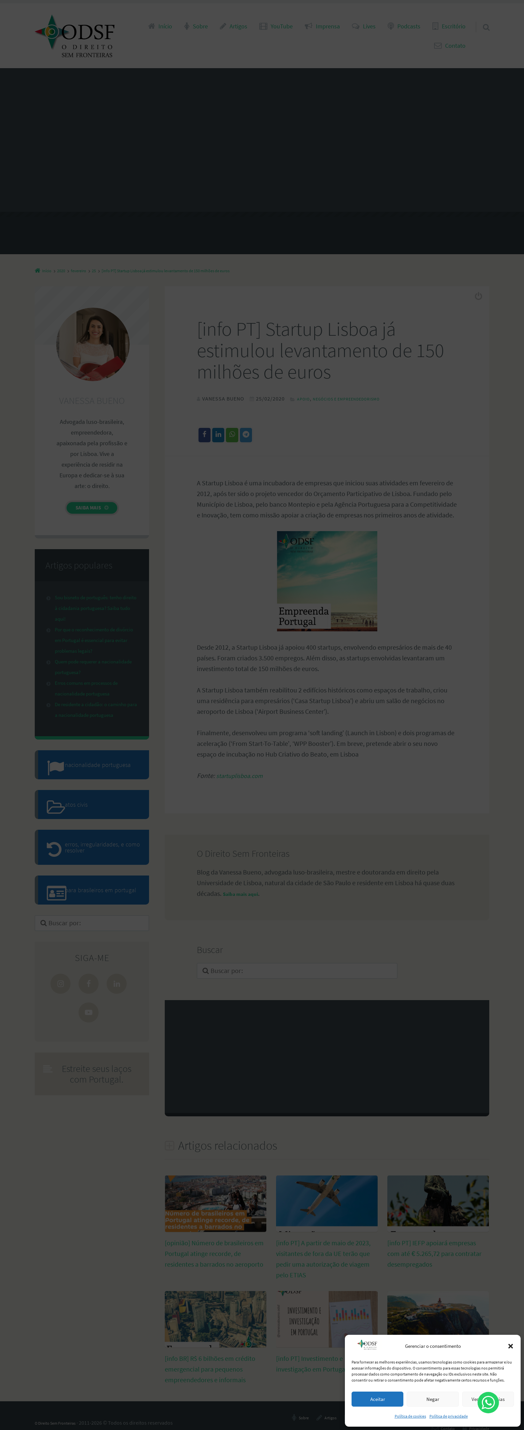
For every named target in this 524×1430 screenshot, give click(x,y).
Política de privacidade (448, 1416)
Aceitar (377, 1399)
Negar (432, 1399)
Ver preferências (488, 1399)
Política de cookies (410, 1416)
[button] (510, 1346)
